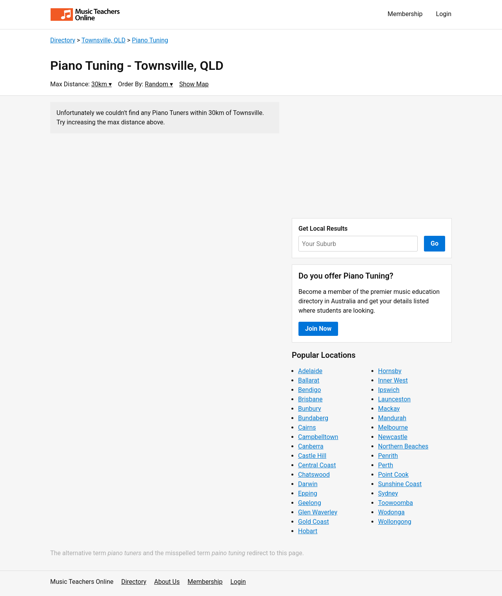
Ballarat (308, 380)
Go (434, 243)
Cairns (307, 427)
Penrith (388, 455)
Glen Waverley (317, 512)
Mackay (389, 408)
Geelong (309, 503)
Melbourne (393, 427)
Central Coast (317, 465)
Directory (62, 40)
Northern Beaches (403, 446)
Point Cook (393, 474)
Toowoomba (395, 503)
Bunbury (309, 408)
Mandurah (392, 418)
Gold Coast (313, 521)
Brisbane (310, 399)
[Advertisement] (372, 157)
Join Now (318, 328)
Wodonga (391, 512)
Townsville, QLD (104, 40)
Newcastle (392, 437)
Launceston (394, 399)
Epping (307, 493)
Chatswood (314, 474)
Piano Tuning (150, 40)
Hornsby (390, 371)
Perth (385, 465)
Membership (404, 14)
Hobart (307, 531)
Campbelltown (318, 437)
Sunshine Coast (400, 484)
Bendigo (309, 390)
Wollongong (394, 521)
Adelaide (310, 371)
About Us (167, 581)
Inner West (393, 380)
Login (443, 14)
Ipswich (389, 390)
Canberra (311, 446)
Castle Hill (312, 455)
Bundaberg (313, 418)
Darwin (308, 484)
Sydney (388, 493)
